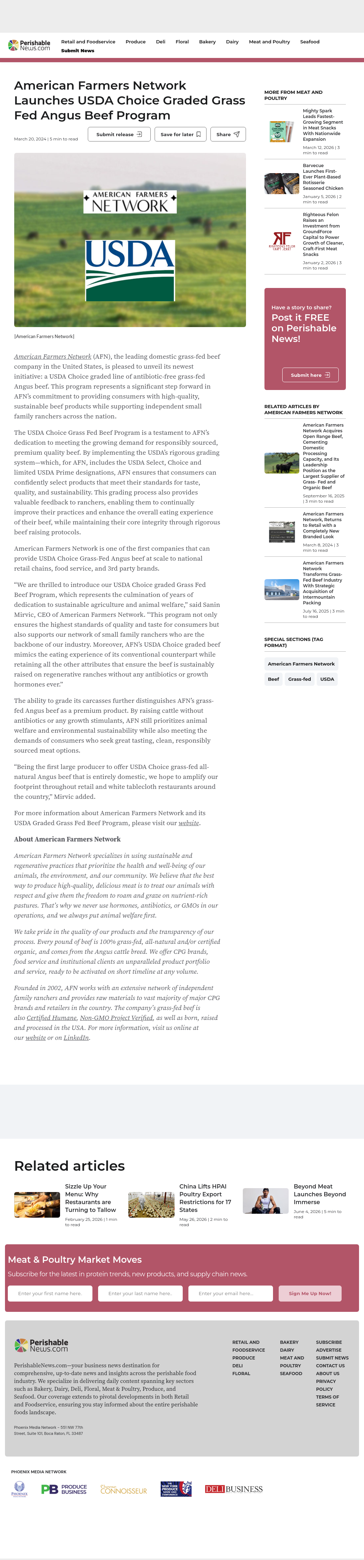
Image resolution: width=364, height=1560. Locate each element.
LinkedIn (76, 1052)
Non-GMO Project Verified (116, 1032)
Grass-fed (299, 679)
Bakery (207, 41)
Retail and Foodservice (88, 41)
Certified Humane (51, 1032)
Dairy (232, 41)
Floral (182, 41)
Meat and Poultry (269, 41)
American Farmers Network (53, 370)
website (188, 837)
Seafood (310, 41)
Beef (273, 679)
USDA (327, 679)
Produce (136, 41)
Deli (160, 41)
